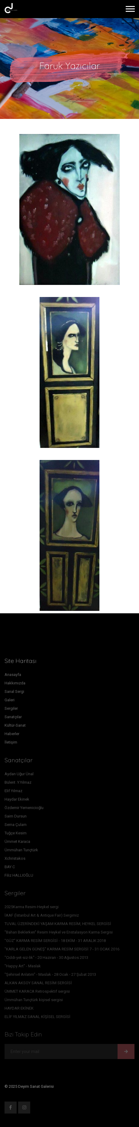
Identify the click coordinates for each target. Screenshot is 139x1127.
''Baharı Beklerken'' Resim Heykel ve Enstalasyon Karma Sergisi (59, 933)
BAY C (10, 868)
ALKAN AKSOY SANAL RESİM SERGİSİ (38, 984)
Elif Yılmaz (13, 792)
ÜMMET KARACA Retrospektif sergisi (37, 992)
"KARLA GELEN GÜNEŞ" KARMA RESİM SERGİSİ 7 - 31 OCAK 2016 (62, 950)
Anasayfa (13, 676)
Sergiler (11, 709)
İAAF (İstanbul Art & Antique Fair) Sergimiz (42, 916)
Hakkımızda (15, 684)
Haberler (12, 735)
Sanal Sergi (14, 693)
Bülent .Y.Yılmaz (18, 783)
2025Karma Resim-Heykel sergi (32, 908)
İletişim (11, 743)
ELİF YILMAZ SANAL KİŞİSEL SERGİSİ (37, 1018)
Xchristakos (15, 859)
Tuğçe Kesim (16, 834)
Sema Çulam (16, 826)
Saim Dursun (16, 817)
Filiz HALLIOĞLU (19, 876)
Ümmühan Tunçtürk (21, 851)
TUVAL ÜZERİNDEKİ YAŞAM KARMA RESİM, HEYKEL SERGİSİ (58, 925)
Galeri (10, 701)
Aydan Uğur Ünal (19, 775)
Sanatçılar (13, 718)
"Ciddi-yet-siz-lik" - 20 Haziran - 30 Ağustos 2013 (46, 958)
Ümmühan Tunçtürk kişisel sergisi (34, 1001)
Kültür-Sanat (15, 726)
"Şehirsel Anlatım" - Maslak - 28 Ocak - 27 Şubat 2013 (50, 975)
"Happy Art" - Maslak (23, 967)
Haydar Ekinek (17, 800)
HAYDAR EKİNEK (19, 1009)
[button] (130, 8)
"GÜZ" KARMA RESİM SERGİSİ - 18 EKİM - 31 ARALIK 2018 (55, 942)
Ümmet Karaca (17, 843)
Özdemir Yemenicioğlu (24, 809)
